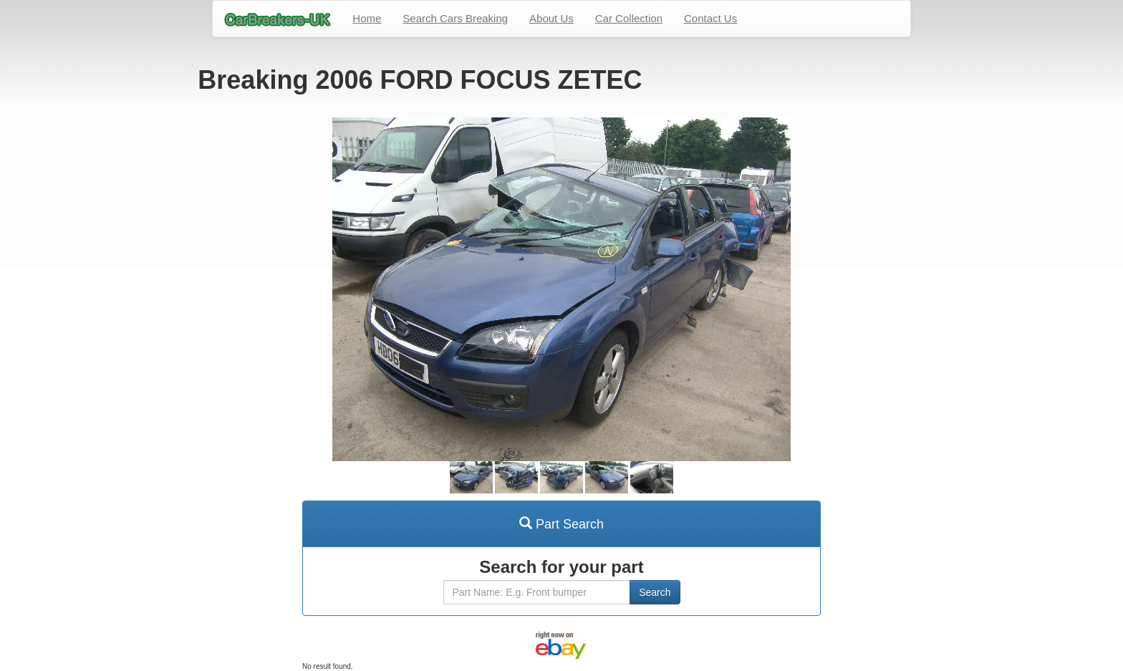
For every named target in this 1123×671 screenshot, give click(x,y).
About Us (551, 18)
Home (366, 18)
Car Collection (628, 18)
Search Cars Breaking (455, 18)
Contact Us (710, 18)
